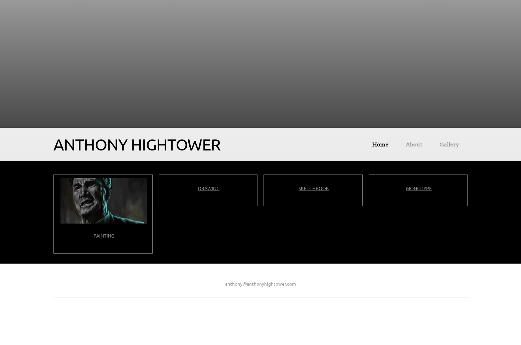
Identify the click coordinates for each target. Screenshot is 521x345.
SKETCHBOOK (314, 188)
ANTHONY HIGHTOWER (136, 144)
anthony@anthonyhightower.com (260, 284)
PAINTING (104, 236)
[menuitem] (380, 145)
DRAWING (208, 188)
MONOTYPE (419, 188)
